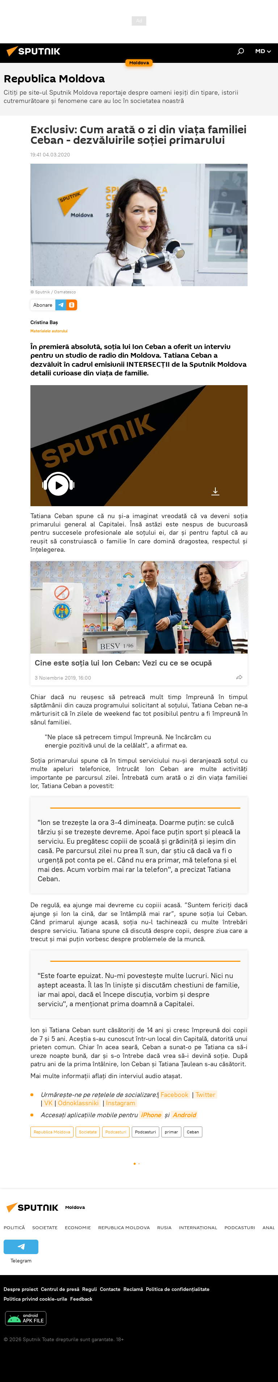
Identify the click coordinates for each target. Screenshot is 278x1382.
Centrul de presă (60, 1289)
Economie (78, 1227)
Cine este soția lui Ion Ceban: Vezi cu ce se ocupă (123, 662)
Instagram (120, 1103)
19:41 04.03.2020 (50, 154)
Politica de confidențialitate (178, 1289)
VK (48, 1103)
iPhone (151, 1115)
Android (184, 1115)
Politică (14, 1227)
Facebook (174, 1094)
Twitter (205, 1094)
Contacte (110, 1289)
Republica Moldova (52, 1132)
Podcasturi (115, 1132)
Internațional (198, 1227)
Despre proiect (21, 1289)
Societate (88, 1132)
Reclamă (133, 1289)
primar (171, 1132)
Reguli (89, 1289)
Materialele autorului (49, 330)
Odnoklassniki (78, 1103)
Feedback (81, 1299)
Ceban (193, 1132)
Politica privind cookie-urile (35, 1299)
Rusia (164, 1227)
